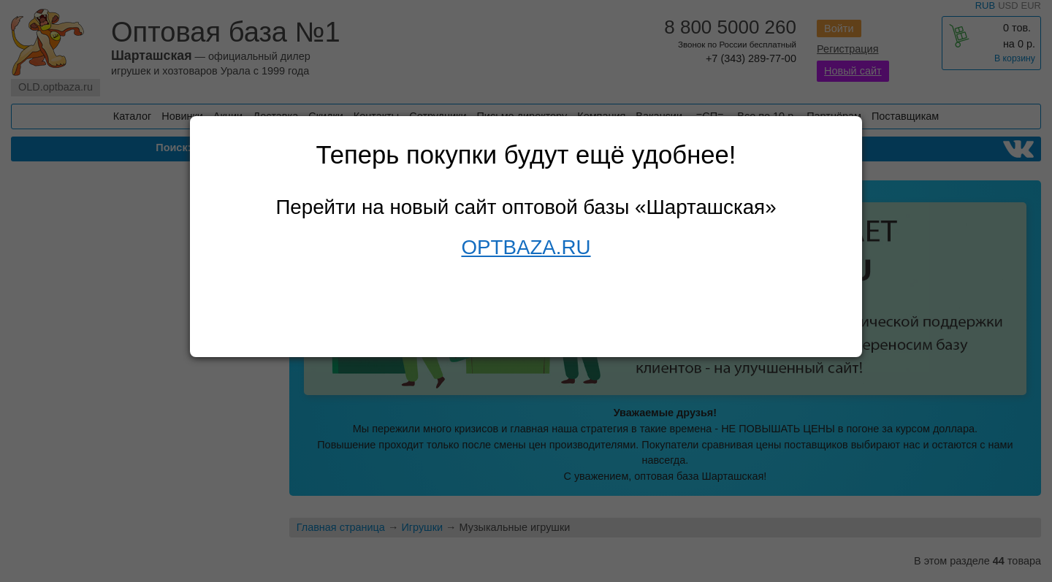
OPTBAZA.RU (525, 247)
